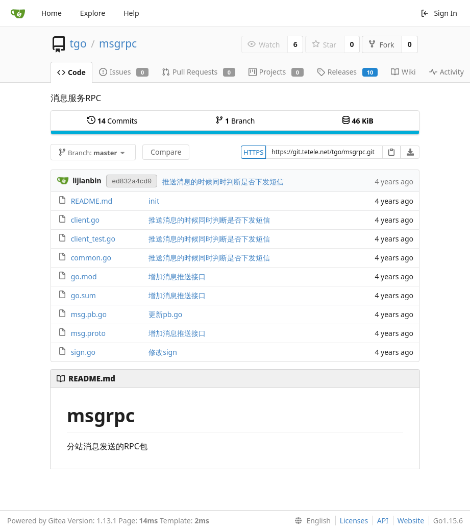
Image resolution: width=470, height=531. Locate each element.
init (154, 201)
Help (131, 13)
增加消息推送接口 (177, 276)
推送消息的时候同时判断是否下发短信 (223, 181)
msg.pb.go (89, 314)
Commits (112, 121)
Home (51, 13)
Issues (124, 72)
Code (71, 72)
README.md (92, 201)
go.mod (84, 276)
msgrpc (118, 43)
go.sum (83, 295)
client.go (85, 220)
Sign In (438, 13)
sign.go (83, 352)
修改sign (163, 352)
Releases (347, 72)
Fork (381, 45)
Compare (166, 152)
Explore (92, 13)
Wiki (403, 72)
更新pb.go (165, 314)
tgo (77, 43)
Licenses (354, 520)
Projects (276, 72)
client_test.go (93, 239)
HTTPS (253, 152)
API (382, 520)
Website (411, 520)
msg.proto (88, 333)
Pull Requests (198, 72)
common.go (91, 257)
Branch (235, 121)
